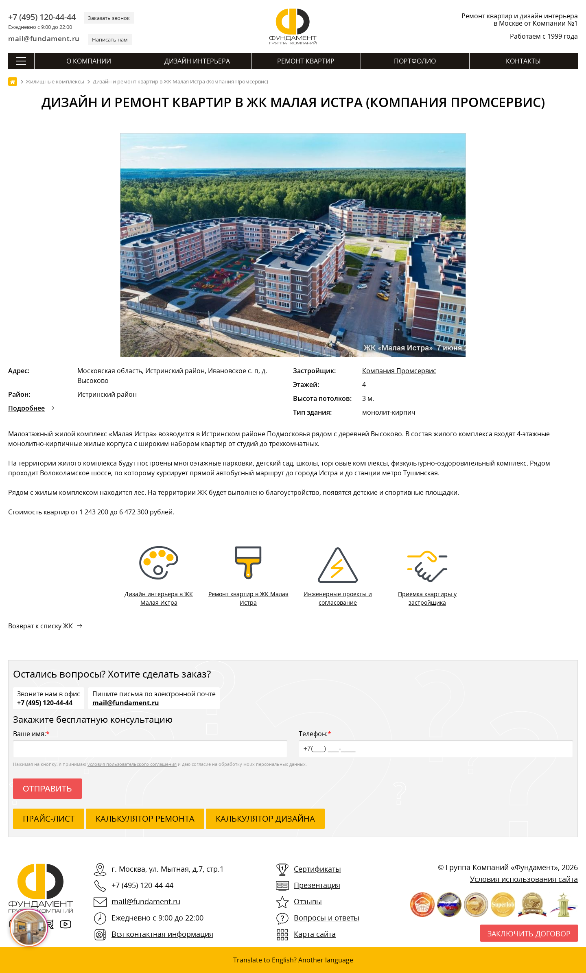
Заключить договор (529, 933)
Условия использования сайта (524, 879)
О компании (88, 61)
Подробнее (26, 408)
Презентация (317, 885)
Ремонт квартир (306, 61)
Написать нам (110, 39)
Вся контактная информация (162, 934)
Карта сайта (315, 934)
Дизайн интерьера (197, 61)
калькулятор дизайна (265, 818)
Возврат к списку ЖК (40, 625)
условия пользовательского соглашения (132, 764)
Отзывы (308, 901)
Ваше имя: (150, 743)
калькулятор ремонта (145, 818)
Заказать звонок (109, 18)
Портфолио (415, 61)
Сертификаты (317, 869)
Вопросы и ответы (326, 918)
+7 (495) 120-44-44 (42, 17)
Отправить (47, 788)
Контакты (523, 61)
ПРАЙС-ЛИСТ (48, 818)
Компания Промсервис (399, 370)
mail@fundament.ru (44, 38)
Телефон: (436, 743)
